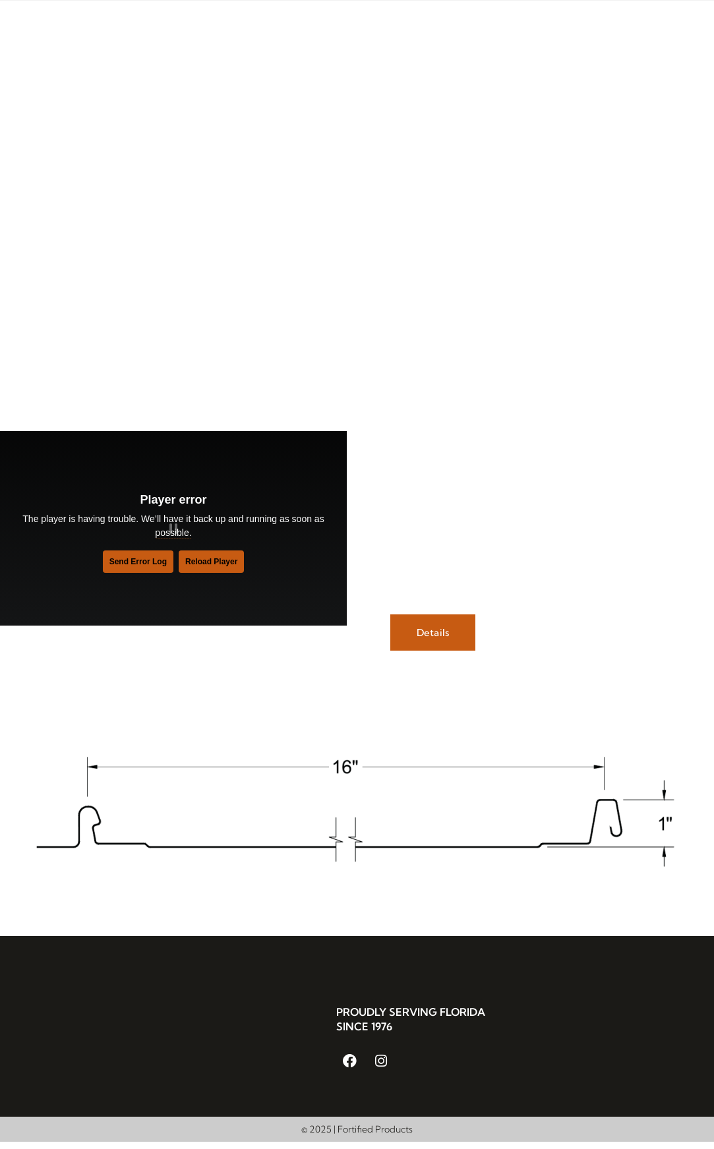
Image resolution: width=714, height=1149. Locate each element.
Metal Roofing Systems (336, 41)
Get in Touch (652, 41)
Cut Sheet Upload (633, 71)
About (238, 41)
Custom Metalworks (468, 41)
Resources (568, 41)
